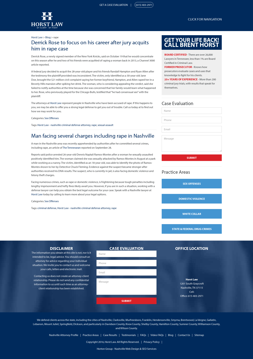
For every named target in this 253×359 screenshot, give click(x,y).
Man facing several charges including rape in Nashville (92, 135)
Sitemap (199, 335)
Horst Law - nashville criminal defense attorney (63, 125)
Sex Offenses (51, 118)
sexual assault (105, 125)
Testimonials (129, 335)
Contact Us (184, 335)
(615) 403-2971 (144, 5)
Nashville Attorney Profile (63, 335)
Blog (170, 335)
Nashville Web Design (126, 348)
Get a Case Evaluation (114, 5)
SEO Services (149, 348)
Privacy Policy (152, 342)
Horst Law (55, 103)
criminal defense (46, 208)
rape (94, 125)
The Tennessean (72, 147)
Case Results (110, 335)
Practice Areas (91, 335)
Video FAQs (157, 335)
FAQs (143, 335)
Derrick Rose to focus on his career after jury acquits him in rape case (90, 45)
